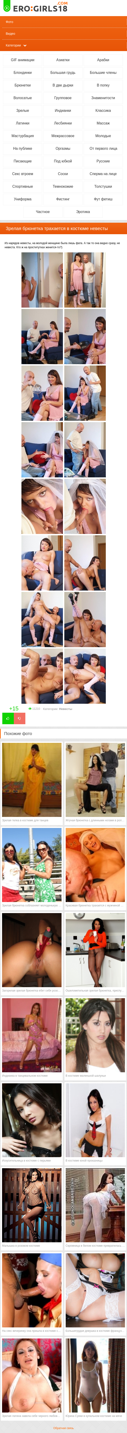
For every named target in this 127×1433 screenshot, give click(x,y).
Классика (103, 110)
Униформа (22, 199)
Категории (13, 45)
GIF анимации (22, 60)
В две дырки (63, 85)
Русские (103, 161)
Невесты (65, 709)
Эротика (83, 212)
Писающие (23, 161)
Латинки (23, 123)
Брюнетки (23, 85)
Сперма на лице (103, 174)
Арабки (103, 60)
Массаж (103, 123)
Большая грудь (62, 73)
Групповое (63, 98)
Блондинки (23, 73)
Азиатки (62, 60)
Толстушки (103, 186)
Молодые (103, 136)
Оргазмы (63, 148)
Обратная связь (63, 1428)
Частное (43, 212)
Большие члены (103, 73)
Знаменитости (103, 98)
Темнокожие (63, 186)
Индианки (63, 110)
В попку (103, 85)
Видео (10, 33)
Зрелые (22, 110)
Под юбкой (63, 161)
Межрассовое (62, 136)
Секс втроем (22, 174)
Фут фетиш (103, 199)
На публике (22, 148)
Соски (63, 174)
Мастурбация (23, 136)
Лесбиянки (63, 123)
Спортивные (22, 186)
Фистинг (63, 199)
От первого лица (103, 148)
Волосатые (22, 98)
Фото (9, 22)
